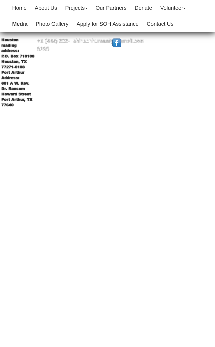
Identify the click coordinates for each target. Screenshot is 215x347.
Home (19, 8)
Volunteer (173, 8)
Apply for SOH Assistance (108, 24)
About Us (46, 8)
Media (20, 24)
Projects (76, 8)
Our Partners (111, 8)
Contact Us (160, 24)
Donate (143, 8)
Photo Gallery (52, 24)
